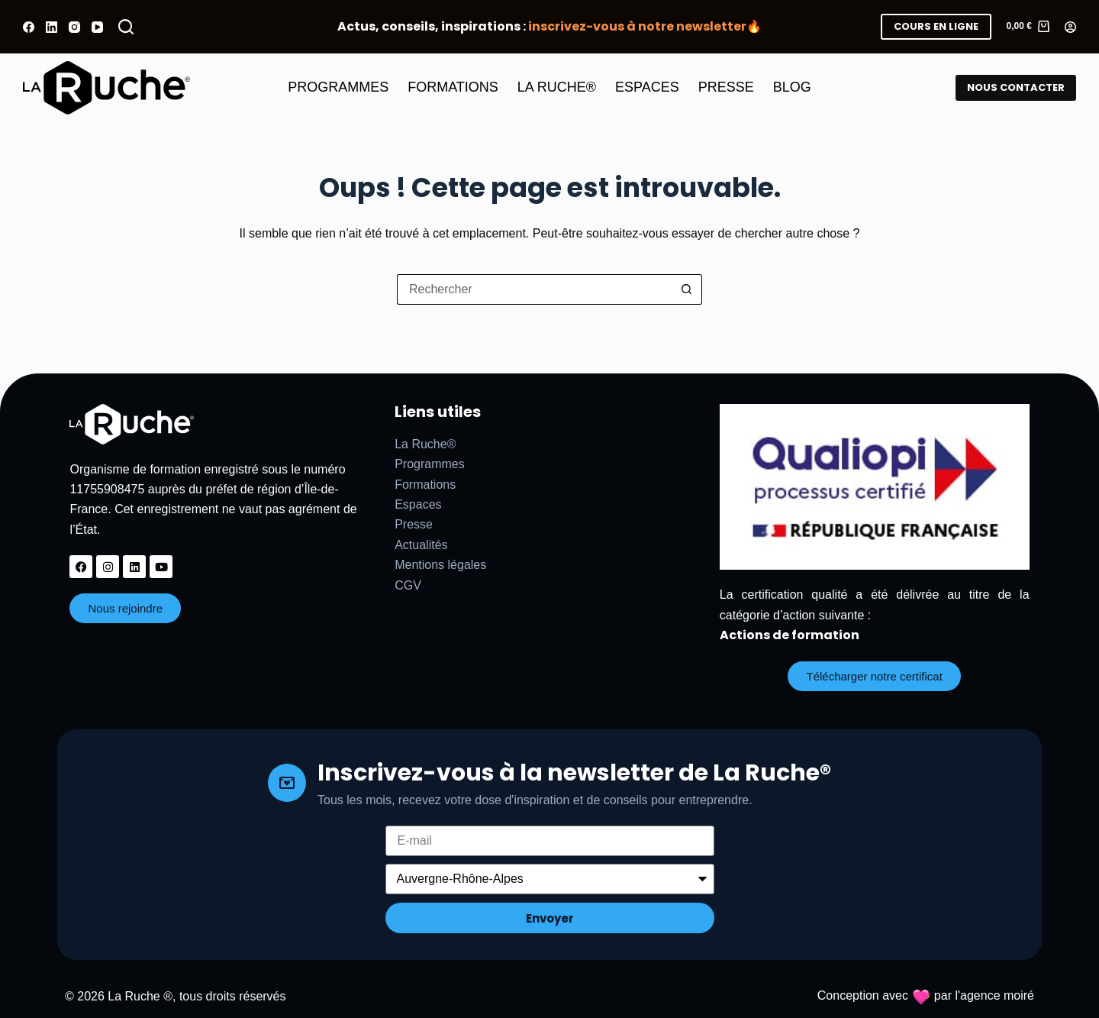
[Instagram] (74, 27)
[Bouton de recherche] (687, 289)
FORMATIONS (453, 87)
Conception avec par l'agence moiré (925, 995)
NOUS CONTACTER (1016, 87)
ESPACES (647, 87)
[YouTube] (97, 27)
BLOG (792, 87)
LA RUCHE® (556, 87)
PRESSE (726, 87)
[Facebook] (28, 27)
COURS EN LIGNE (936, 26)
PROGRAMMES (338, 87)
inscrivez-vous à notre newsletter (637, 26)
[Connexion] (1070, 27)
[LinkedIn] (51, 27)
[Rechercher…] (534, 289)
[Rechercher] (126, 26)
